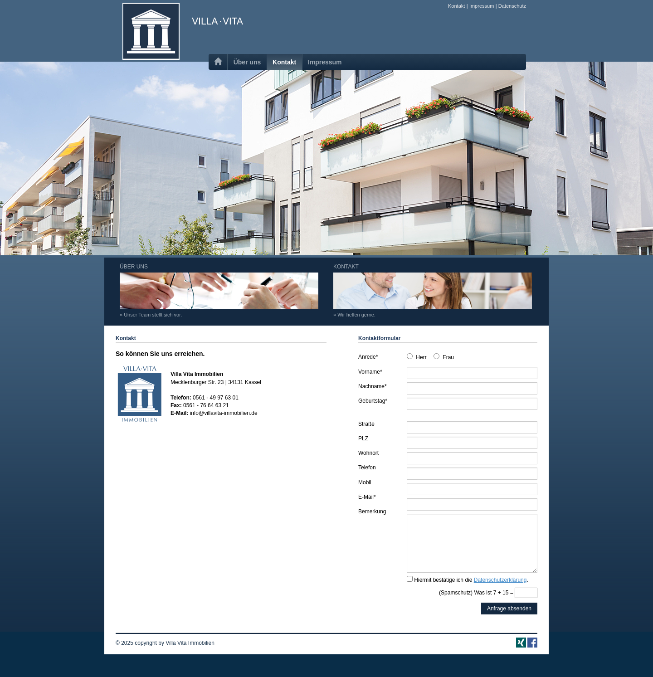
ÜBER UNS (219, 290)
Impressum (481, 6)
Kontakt (456, 6)
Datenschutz (512, 6)
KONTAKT (432, 290)
